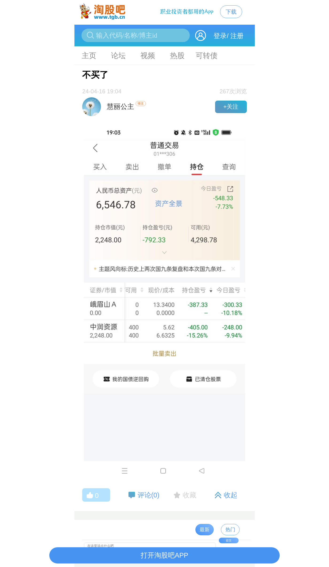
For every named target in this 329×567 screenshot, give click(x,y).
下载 (231, 12)
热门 (230, 529)
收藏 (189, 495)
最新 (204, 529)
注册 (237, 35)
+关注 (230, 106)
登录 (220, 35)
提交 (229, 540)
